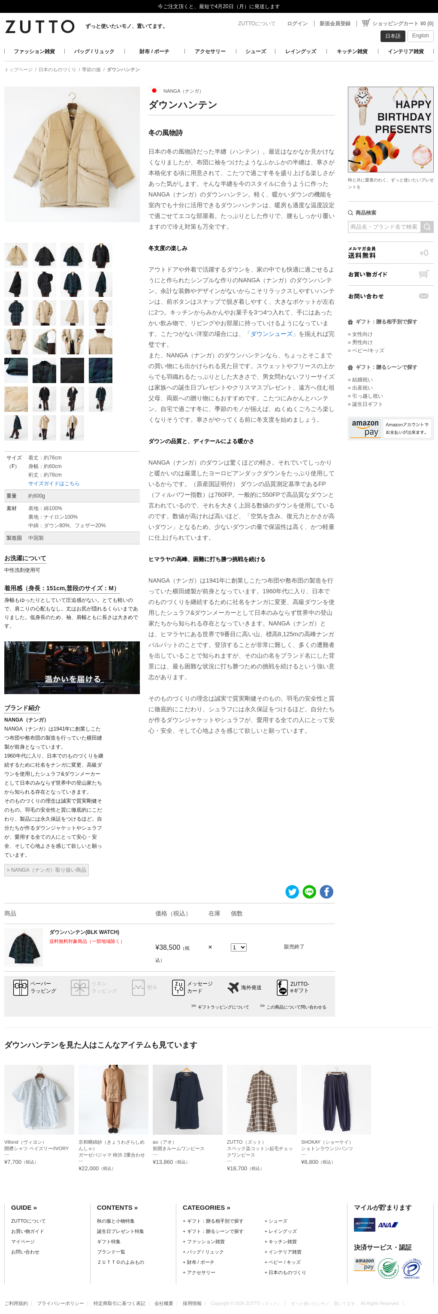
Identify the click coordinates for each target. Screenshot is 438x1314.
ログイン (297, 24)
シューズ (255, 51)
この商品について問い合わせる (296, 1007)
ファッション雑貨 (34, 51)
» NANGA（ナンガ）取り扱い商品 (46, 870)
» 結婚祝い (360, 380)
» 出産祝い (360, 388)
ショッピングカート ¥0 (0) (403, 24)
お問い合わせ (391, 296)
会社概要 (163, 1303)
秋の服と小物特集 (116, 1220)
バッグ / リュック (94, 51)
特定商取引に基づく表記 (119, 1303)
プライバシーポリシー (60, 1303)
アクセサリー (210, 51)
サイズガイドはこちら (54, 483)
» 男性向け (360, 342)
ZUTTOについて (257, 24)
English (420, 36)
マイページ (23, 1241)
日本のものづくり (57, 69)
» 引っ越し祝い (365, 396)
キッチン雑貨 (352, 51)
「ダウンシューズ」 (272, 333)
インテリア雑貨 (406, 51)
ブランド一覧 (111, 1251)
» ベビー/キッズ (366, 350)
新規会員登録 (335, 24)
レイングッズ (300, 51)
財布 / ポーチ (154, 51)
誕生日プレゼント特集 (120, 1231)
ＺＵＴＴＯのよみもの (120, 1262)
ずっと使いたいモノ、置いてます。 (126, 26)
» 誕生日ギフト (365, 404)
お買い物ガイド (391, 274)
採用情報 (192, 1303)
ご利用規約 (16, 1303)
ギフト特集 (109, 1241)
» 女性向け (360, 334)
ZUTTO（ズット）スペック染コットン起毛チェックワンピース (260, 1148)
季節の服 (91, 69)
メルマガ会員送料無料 (391, 252)
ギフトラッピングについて (223, 1007)
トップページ (18, 69)
